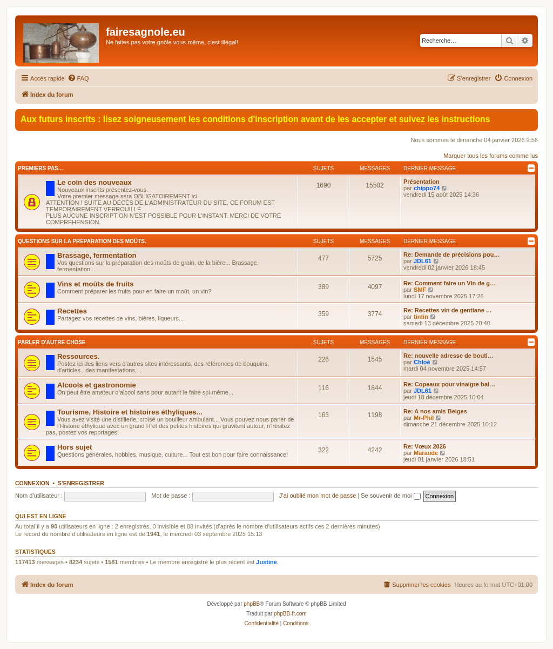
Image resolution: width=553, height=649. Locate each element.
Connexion (32, 483)
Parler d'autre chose (52, 342)
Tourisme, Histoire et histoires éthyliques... (130, 412)
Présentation (421, 181)
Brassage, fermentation (97, 255)
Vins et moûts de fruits (95, 284)
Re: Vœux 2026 (424, 446)
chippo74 (427, 188)
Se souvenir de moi (390, 495)
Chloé (422, 362)
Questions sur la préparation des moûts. (82, 241)
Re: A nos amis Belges (435, 411)
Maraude (426, 453)
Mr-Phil (424, 417)
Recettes (72, 311)
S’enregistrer (81, 483)
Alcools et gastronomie (96, 385)
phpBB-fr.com (290, 614)
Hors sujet (74, 447)
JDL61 (422, 261)
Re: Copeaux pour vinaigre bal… (449, 384)
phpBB (252, 604)
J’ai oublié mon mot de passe (317, 495)
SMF (420, 289)
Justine (266, 562)
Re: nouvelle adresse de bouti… (448, 355)
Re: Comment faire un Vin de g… (449, 283)
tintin (421, 316)
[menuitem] (78, 78)
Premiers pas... (40, 168)
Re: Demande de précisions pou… (451, 254)
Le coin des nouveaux (94, 182)
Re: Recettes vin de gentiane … (447, 310)
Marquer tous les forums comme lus (490, 155)
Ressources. (78, 356)
